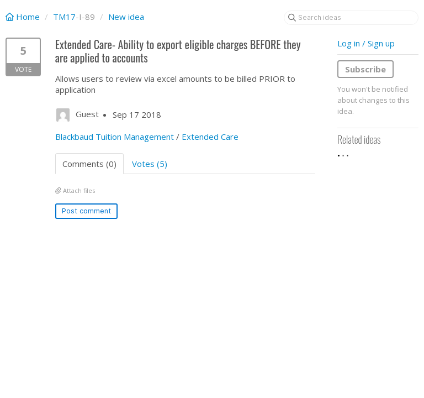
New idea (126, 16)
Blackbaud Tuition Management (114, 136)
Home (24, 16)
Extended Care (210, 136)
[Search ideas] (351, 18)
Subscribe (365, 69)
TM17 (64, 16)
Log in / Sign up (366, 43)
